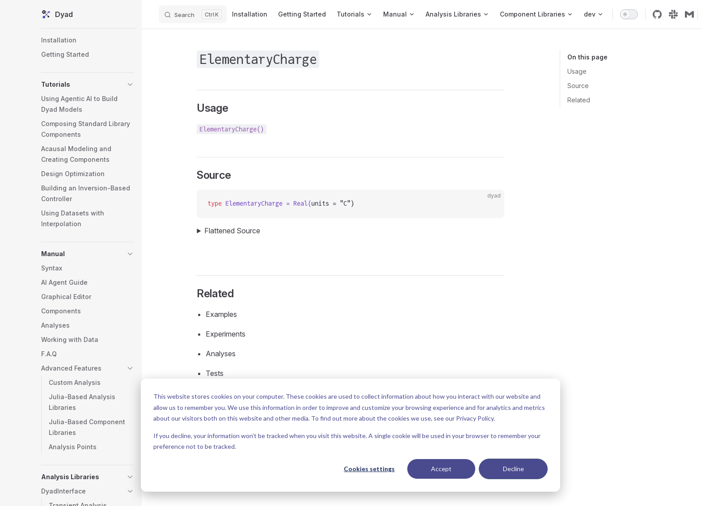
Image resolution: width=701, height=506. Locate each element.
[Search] (198, 14)
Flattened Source (236, 230)
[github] (663, 14)
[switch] (635, 14)
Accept (441, 468)
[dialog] (350, 435)
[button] (89, 84)
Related (577, 100)
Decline (513, 468)
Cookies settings (369, 468)
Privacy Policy (475, 418)
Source (576, 85)
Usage (575, 71)
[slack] (679, 14)
